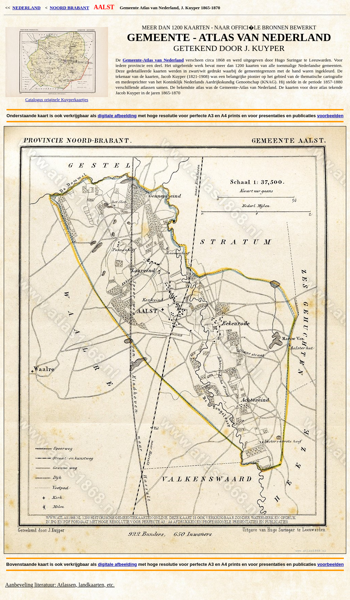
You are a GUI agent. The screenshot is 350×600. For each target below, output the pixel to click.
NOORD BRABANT (69, 7)
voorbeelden (330, 115)
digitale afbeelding (117, 115)
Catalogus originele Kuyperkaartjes (56, 99)
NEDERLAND (26, 7)
